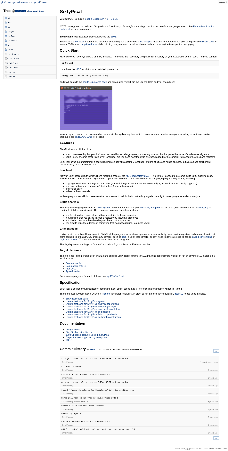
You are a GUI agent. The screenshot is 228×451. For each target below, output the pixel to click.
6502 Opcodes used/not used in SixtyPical (87, 335)
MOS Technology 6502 (137, 177)
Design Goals (73, 330)
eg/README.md (83, 137)
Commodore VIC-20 (76, 267)
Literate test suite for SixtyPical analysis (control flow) (93, 310)
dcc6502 (178, 294)
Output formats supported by (86, 338)
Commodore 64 (74, 264)
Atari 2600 (71, 269)
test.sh (11, 72)
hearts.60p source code (95, 83)
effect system (104, 208)
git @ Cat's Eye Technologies (15, 2)
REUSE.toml (13, 67)
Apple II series (73, 272)
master (44, 2)
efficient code (207, 41)
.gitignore (13, 54)
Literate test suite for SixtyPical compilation (88, 312)
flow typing (202, 208)
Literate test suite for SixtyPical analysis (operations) (93, 305)
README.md (12, 63)
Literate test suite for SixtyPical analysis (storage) (91, 307)
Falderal (106, 294)
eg (9, 27)
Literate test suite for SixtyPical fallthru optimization (92, 315)
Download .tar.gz (36, 11)
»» (216, 352)
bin (9, 18)
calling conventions (202, 238)
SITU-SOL (112, 19)
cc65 (124, 238)
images (11, 31)
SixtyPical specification (77, 299)
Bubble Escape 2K (94, 19)
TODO (69, 341)
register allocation (69, 240)
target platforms (89, 44)
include (12, 36)
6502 (113, 36)
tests (10, 49)
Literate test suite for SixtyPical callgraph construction (93, 318)
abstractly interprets (150, 208)
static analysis (145, 41)
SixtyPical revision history (79, 333)
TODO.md (11, 76)
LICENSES (12, 40)
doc (9, 22)
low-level (79, 41)
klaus (188, 449)
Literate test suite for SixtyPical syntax (85, 302)
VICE (78, 70)
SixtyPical (35, 2)
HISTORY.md (13, 58)
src (9, 45)
